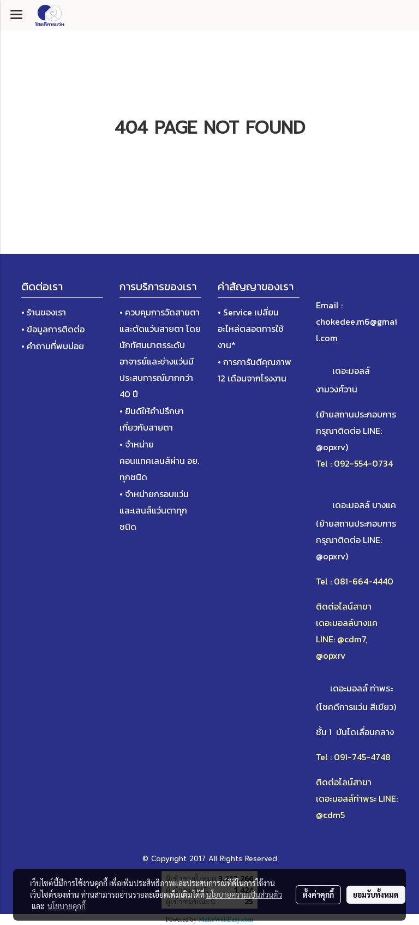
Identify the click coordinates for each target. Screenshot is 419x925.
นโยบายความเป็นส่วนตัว (244, 894)
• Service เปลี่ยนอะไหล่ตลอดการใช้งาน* (251, 328)
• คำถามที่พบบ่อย (52, 346)
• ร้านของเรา (43, 312)
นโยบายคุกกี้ (66, 906)
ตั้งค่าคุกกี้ (318, 894)
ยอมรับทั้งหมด (376, 894)
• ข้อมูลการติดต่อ (53, 329)
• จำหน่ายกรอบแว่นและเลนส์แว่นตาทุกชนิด (154, 510)
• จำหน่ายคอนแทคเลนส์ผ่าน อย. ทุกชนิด (159, 461)
